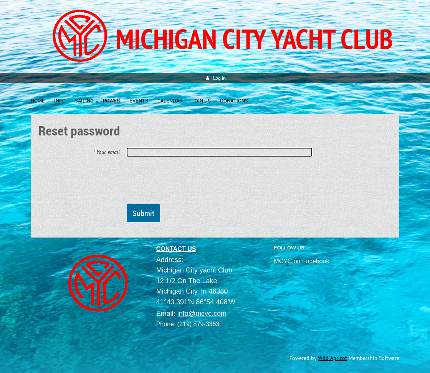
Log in (219, 78)
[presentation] (185, 180)
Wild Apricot (332, 358)
